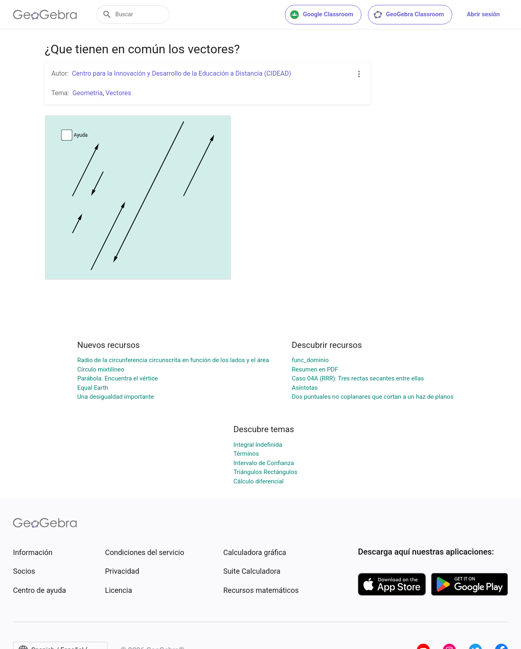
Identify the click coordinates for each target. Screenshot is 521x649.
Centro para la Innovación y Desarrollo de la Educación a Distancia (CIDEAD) (181, 73)
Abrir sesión (483, 14)
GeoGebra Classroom (408, 15)
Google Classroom (321, 15)
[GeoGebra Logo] (45, 15)
